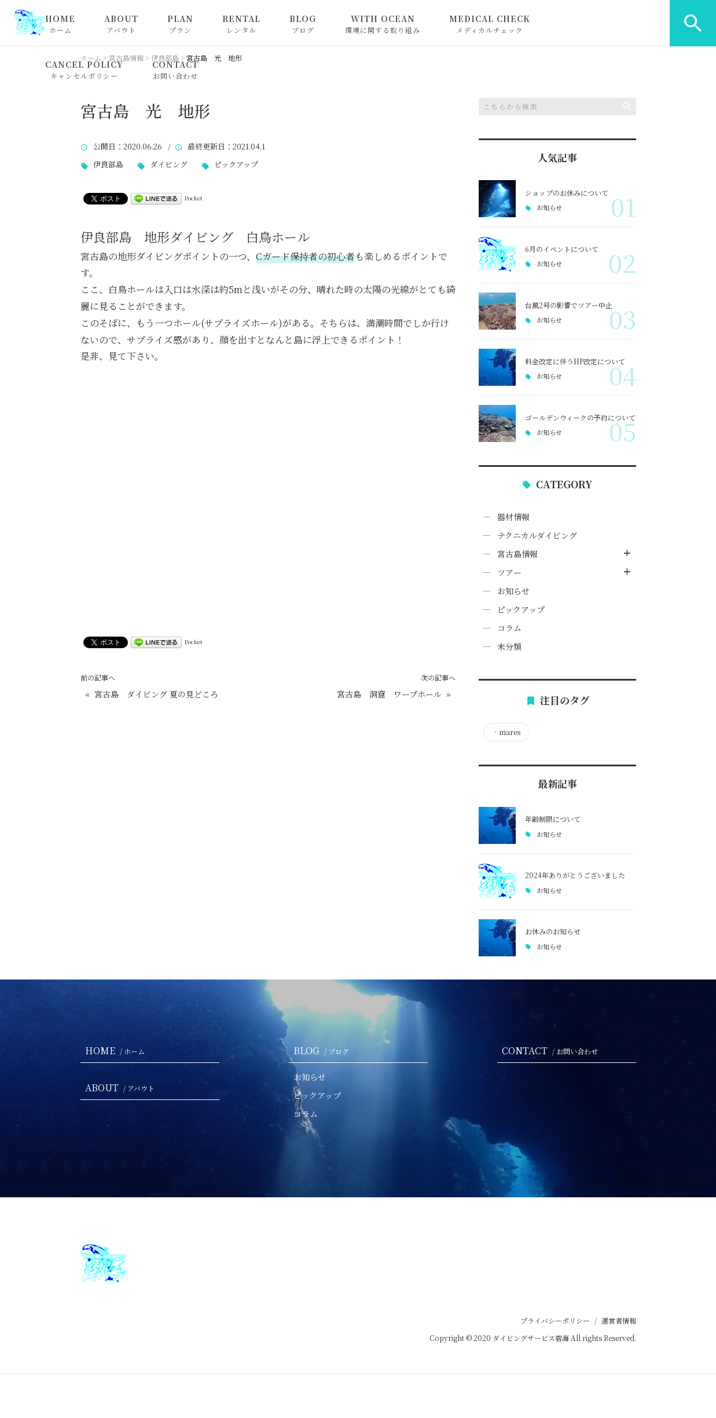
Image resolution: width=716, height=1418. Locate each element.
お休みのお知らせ (553, 931)
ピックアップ (236, 164)
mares (506, 732)
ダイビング (169, 164)
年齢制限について (553, 819)
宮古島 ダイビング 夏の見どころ (156, 694)
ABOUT (121, 24)
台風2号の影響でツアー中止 (568, 305)
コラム (509, 628)
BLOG (302, 24)
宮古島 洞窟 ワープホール (389, 694)
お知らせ (549, 207)
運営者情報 (618, 1320)
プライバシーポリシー (555, 1320)
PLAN (180, 24)
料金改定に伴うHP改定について (575, 361)
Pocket (194, 197)
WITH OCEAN (382, 24)
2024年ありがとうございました (575, 875)
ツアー (509, 572)
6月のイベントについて (561, 249)
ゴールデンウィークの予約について (580, 417)
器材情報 (513, 516)
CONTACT (175, 70)
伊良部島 (108, 164)
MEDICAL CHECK (489, 24)
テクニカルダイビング (537, 535)
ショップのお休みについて (566, 193)
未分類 (509, 646)
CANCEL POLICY (84, 70)
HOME (60, 24)
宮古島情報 (517, 554)
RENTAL (241, 24)
